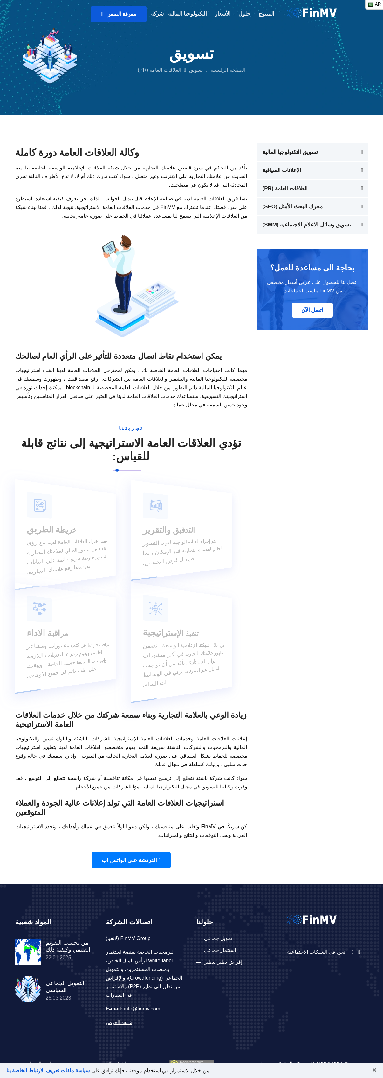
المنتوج (266, 14)
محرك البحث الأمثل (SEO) (293, 207)
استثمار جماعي (220, 950)
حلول (244, 14)
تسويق (196, 70)
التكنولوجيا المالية (187, 14)
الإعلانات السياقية (282, 170)
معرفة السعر (118, 14)
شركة (157, 14)
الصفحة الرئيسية (227, 70)
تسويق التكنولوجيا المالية (290, 152)
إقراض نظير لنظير (223, 962)
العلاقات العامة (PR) (285, 188)
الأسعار (223, 14)
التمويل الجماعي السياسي (65, 986)
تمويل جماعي (218, 938)
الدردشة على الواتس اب (131, 860)
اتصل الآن (312, 310)
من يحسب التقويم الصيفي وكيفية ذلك (68, 946)
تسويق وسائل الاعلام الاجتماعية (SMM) (307, 225)
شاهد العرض (119, 1022)
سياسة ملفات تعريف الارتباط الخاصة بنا (48, 1070)
